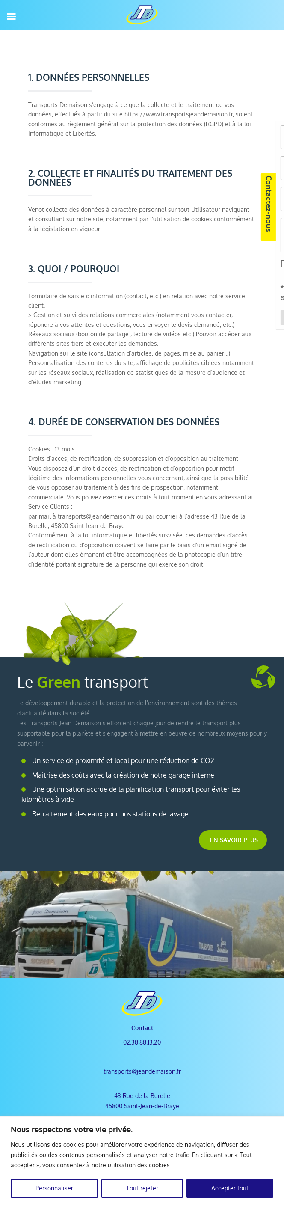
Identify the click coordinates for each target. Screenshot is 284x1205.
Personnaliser (54, 1188)
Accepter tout (229, 1188)
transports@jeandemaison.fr (142, 1071)
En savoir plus (234, 839)
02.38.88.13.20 (142, 1042)
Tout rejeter (142, 1188)
